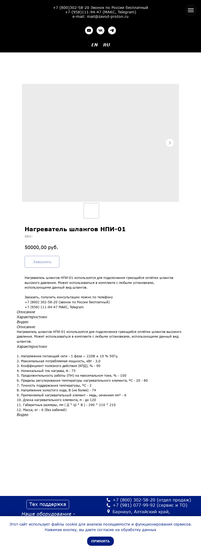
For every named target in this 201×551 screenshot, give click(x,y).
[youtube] (89, 30)
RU (106, 44)
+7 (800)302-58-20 (71, 7)
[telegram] (112, 30)
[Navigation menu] (191, 10)
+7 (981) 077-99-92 (134, 505)
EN (94, 44)
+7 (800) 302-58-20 (134, 499)
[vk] (100, 30)
